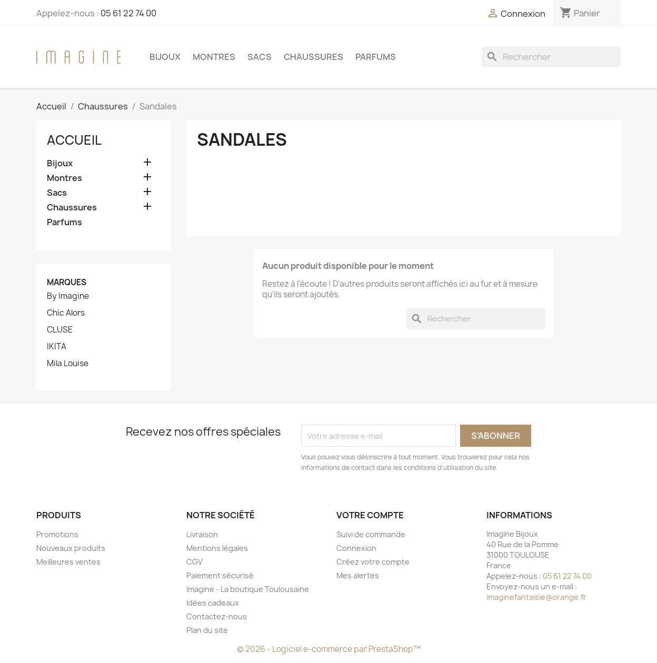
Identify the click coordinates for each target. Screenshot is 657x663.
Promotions (57, 534)
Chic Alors (66, 313)
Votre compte (370, 515)
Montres (214, 57)
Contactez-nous (216, 616)
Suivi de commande (370, 534)
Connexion (356, 548)
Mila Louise (67, 363)
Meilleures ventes (68, 562)
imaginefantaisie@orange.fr (536, 597)
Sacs (259, 57)
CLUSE (60, 330)
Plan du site (207, 630)
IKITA (56, 346)
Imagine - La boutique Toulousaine (247, 589)
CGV (194, 562)
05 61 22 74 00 (128, 13)
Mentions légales (217, 548)
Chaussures (313, 57)
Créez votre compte (373, 562)
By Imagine (68, 296)
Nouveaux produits (70, 548)
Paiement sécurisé (220, 575)
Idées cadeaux (212, 603)
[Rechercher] (551, 56)
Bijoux (165, 57)
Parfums (375, 57)
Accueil (74, 140)
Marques (66, 282)
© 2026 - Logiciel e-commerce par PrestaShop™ (329, 649)
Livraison (202, 534)
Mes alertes (357, 575)
